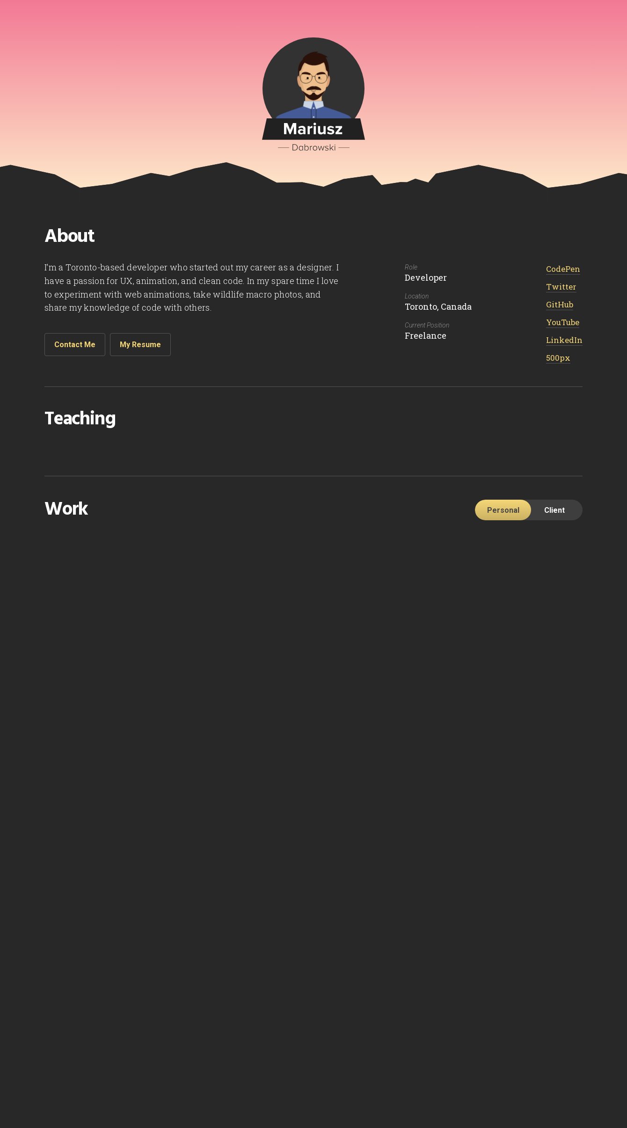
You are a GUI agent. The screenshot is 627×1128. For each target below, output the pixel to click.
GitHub (559, 304)
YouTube (562, 322)
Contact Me (74, 344)
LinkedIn (564, 340)
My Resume (140, 344)
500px (558, 357)
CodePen (563, 268)
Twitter (561, 286)
